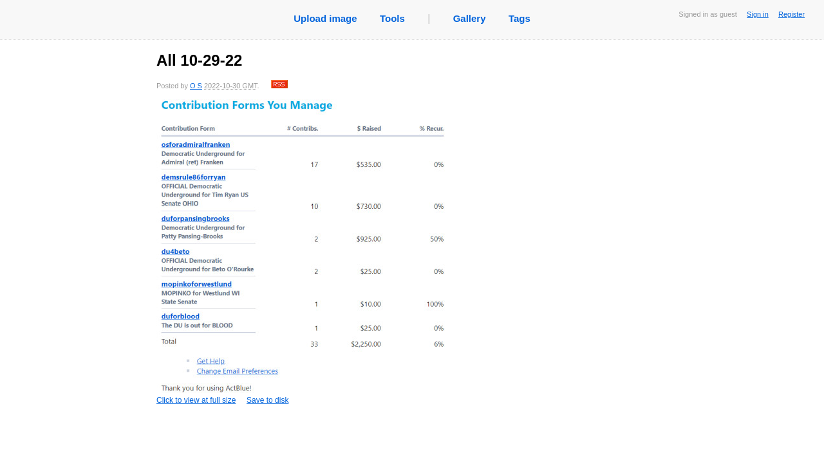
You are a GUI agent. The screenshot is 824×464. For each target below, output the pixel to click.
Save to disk (267, 400)
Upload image (325, 18)
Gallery (469, 18)
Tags (519, 18)
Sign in (758, 14)
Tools (392, 18)
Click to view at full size (301, 252)
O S (196, 86)
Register (791, 14)
